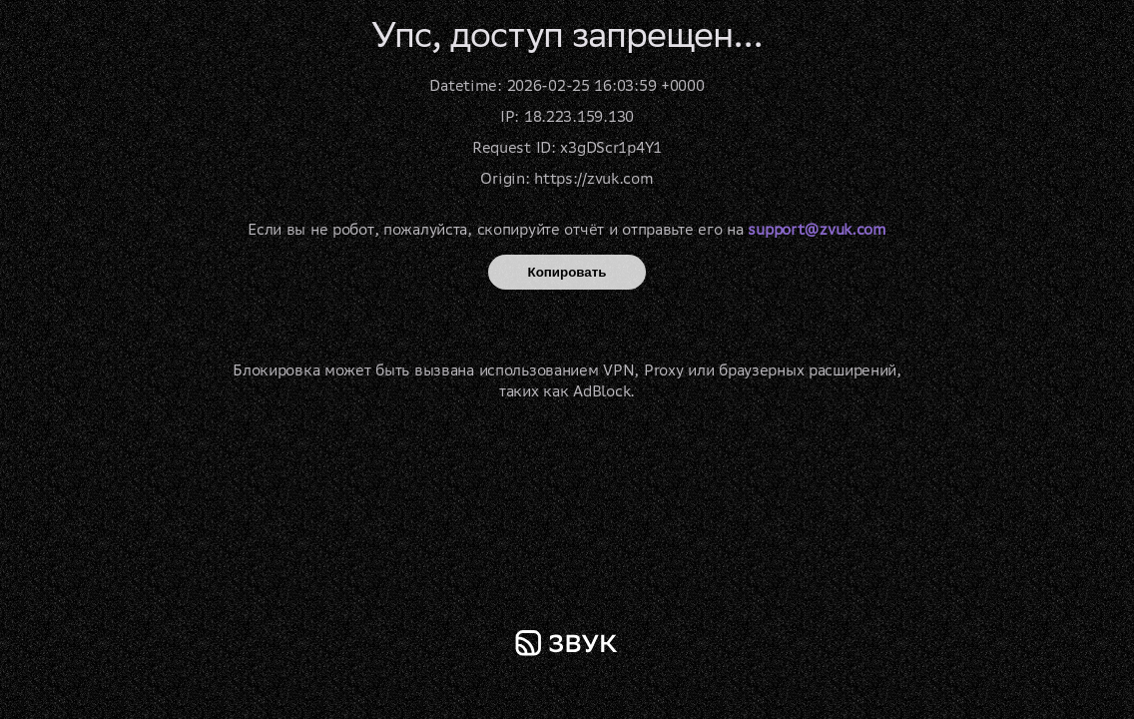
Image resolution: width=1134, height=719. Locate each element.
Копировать (567, 272)
